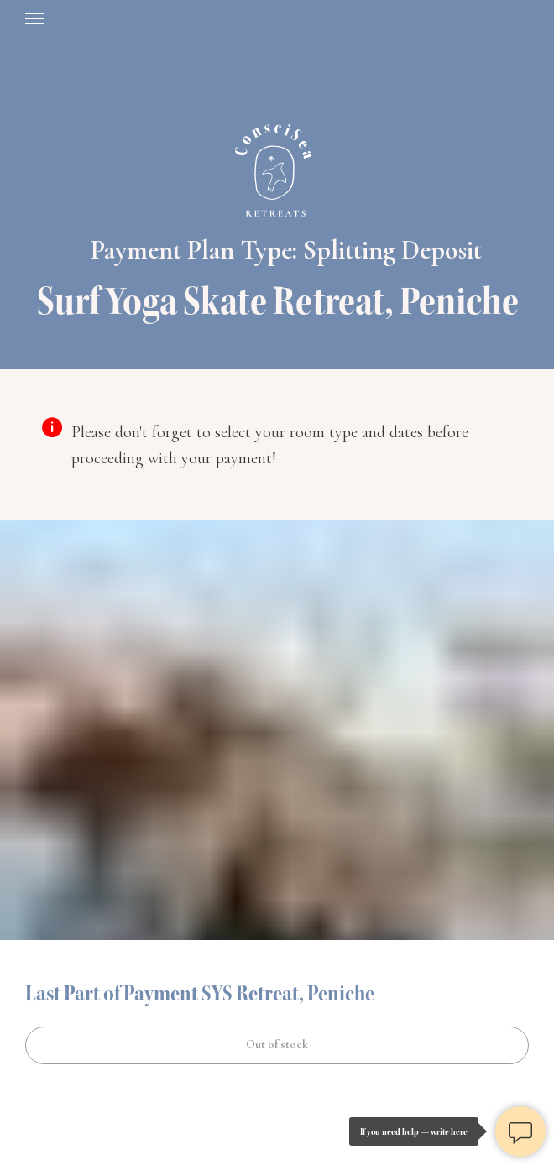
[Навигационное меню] (34, 18)
